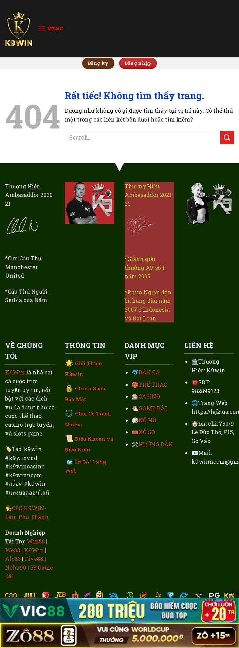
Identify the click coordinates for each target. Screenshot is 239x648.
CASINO (149, 396)
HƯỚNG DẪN (156, 444)
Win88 (36, 541)
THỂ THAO (153, 384)
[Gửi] (227, 137)
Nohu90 (15, 567)
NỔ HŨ (148, 420)
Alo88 (13, 558)
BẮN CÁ (149, 372)
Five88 (34, 558)
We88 (12, 550)
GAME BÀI (153, 408)
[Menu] (50, 28)
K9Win (15, 372)
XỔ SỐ (147, 432)
